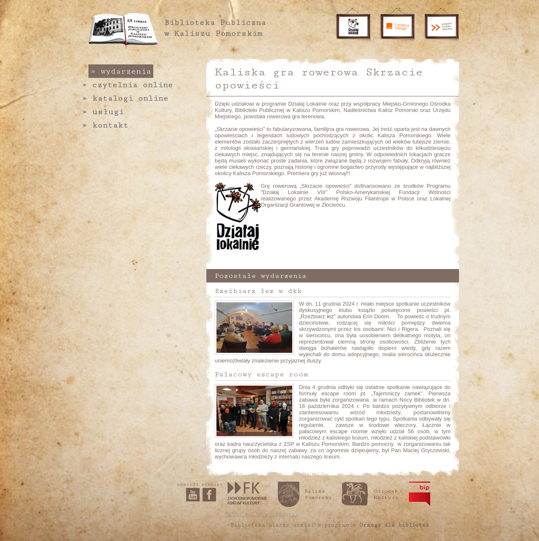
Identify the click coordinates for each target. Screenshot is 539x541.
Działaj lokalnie (353, 26)
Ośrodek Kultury (386, 494)
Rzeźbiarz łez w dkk (258, 291)
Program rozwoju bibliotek (441, 26)
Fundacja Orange (397, 26)
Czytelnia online (127, 84)
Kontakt (105, 125)
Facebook (209, 494)
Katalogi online (125, 98)
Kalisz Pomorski (318, 494)
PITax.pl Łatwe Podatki (262, 514)
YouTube (193, 494)
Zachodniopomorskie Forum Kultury (247, 493)
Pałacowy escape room (261, 374)
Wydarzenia (121, 71)
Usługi (103, 111)
